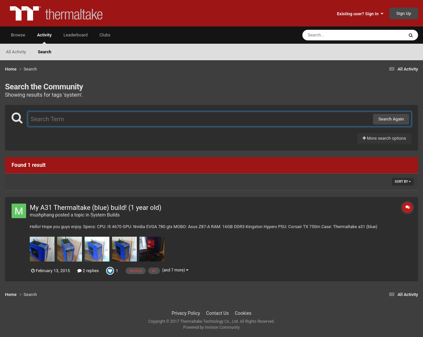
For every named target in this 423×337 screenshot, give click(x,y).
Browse (18, 34)
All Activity (16, 51)
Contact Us (217, 313)
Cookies (243, 313)
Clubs (104, 34)
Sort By (403, 181)
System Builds (105, 214)
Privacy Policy (186, 313)
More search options (384, 138)
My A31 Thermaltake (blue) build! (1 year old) (96, 208)
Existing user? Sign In (360, 13)
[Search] (336, 35)
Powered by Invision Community (211, 327)
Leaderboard (75, 34)
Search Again (391, 119)
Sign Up (403, 13)
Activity (44, 38)
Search (45, 51)
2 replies (88, 270)
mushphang (42, 214)
